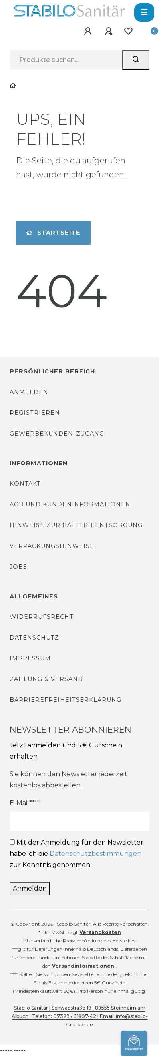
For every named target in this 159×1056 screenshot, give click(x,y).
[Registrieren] (109, 32)
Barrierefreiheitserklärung (65, 699)
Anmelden (29, 392)
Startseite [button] (53, 232)
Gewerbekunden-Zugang (57, 433)
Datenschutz (34, 637)
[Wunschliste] (128, 31)
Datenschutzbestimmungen (95, 853)
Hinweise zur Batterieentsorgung (76, 525)
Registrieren (35, 412)
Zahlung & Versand (46, 679)
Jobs (18, 566)
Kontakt (25, 483)
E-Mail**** (25, 803)
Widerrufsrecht (42, 616)
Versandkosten (100, 932)
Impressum (30, 658)
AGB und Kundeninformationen (70, 504)
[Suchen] (135, 60)
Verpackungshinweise (52, 546)
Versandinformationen (83, 966)
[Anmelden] (88, 32)
